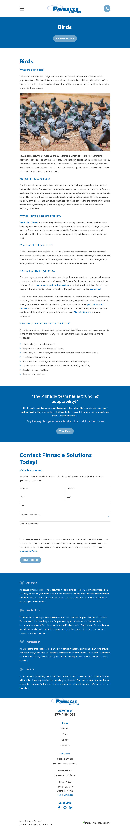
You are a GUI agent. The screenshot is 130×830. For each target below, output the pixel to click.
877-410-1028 (65, 715)
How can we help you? (29, 523)
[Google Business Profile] (65, 807)
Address (24, 506)
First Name (25, 488)
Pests (64, 734)
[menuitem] (23, 824)
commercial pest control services (53, 285)
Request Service (65, 38)
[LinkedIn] (70, 807)
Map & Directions (65, 794)
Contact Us (65, 745)
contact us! (95, 289)
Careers (65, 739)
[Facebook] (59, 807)
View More (65, 431)
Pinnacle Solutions (83, 312)
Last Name (71, 488)
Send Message (30, 559)
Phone (23, 497)
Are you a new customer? (30, 515)
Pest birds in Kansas (29, 222)
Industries (64, 728)
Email (69, 497)
